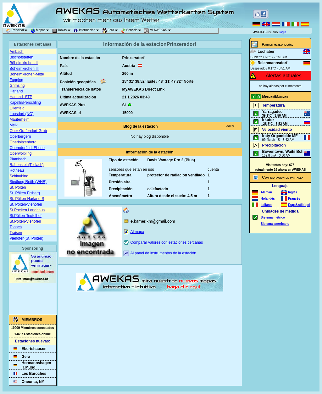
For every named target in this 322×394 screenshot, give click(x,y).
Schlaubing (19, 176)
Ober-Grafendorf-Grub (28, 131)
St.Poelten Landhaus (27, 210)
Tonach (16, 227)
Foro (111, 30)
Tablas (62, 30)
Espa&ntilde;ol (299, 205)
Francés (294, 198)
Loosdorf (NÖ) (22, 114)
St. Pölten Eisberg (25, 193)
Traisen (16, 232)
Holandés (268, 198)
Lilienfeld (17, 108)
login (283, 32)
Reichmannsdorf (272, 63)
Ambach (17, 51)
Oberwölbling (21, 153)
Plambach (18, 159)
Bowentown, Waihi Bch (283, 151)
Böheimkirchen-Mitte (27, 74)
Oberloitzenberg (23, 142)
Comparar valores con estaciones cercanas (166, 242)
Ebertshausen (34, 349)
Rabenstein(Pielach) (27, 165)
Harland (16, 91)
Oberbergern (20, 136)
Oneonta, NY (33, 382)
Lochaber (266, 51)
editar (230, 126)
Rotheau (17, 170)
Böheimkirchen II (24, 63)
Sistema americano (275, 223)
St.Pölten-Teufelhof (26, 216)
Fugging (16, 80)
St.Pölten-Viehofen (25, 221)
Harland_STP (21, 97)
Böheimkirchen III (24, 68)
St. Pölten (18, 187)
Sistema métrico (273, 217)
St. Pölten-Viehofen (26, 204)
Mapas (41, 30)
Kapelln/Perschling (25, 102)
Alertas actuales (284, 75)
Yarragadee (272, 111)
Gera (26, 356)
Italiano (266, 205)
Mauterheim (20, 119)
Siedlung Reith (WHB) (28, 182)
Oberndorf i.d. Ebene (27, 148)
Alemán (266, 192)
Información (87, 30)
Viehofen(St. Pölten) (26, 238)
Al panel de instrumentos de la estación (163, 253)
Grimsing (17, 85)
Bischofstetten (21, 57)
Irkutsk (268, 120)
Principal (18, 30)
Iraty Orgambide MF (280, 136)
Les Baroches (34, 373)
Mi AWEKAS (158, 30)
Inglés (292, 192)
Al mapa (137, 232)
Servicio (132, 30)
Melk (14, 125)
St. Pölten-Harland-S (27, 199)
